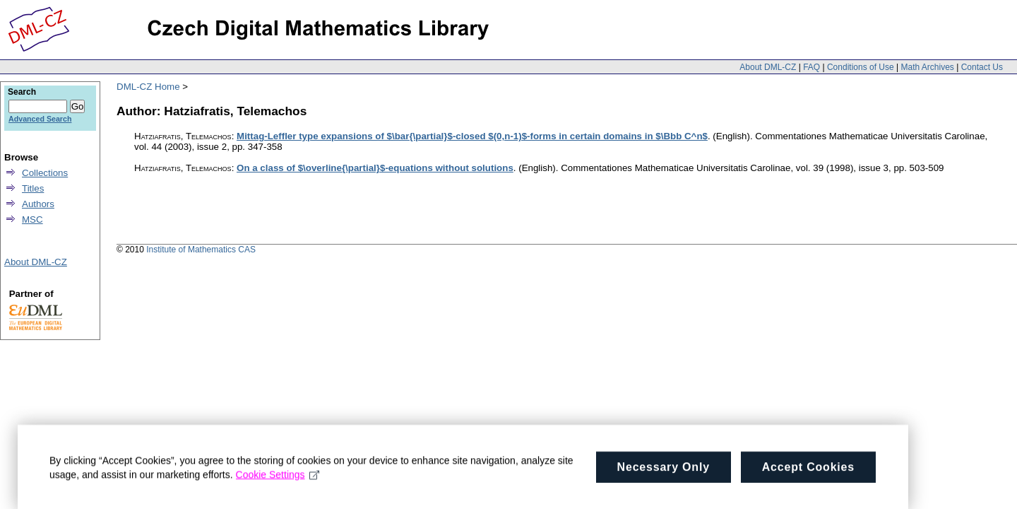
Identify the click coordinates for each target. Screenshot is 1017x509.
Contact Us (982, 67)
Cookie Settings (278, 481)
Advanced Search (39, 119)
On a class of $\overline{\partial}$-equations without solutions (375, 168)
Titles (33, 188)
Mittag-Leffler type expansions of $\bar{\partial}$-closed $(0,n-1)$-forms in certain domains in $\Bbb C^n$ (472, 136)
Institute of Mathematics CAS (201, 250)
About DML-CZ (767, 67)
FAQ (811, 67)
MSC (32, 219)
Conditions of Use (860, 67)
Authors (38, 204)
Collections (45, 173)
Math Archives (926, 67)
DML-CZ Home (148, 86)
